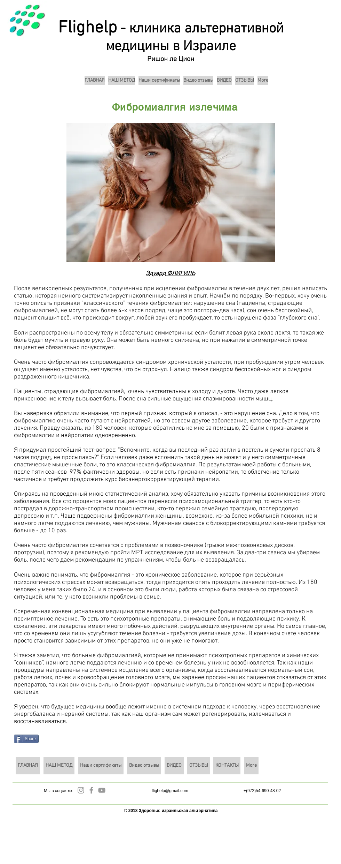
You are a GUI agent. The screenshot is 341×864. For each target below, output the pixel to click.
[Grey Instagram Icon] (81, 790)
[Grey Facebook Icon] (91, 790)
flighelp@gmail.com (170, 790)
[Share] (26, 739)
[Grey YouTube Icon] (101, 790)
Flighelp (87, 28)
